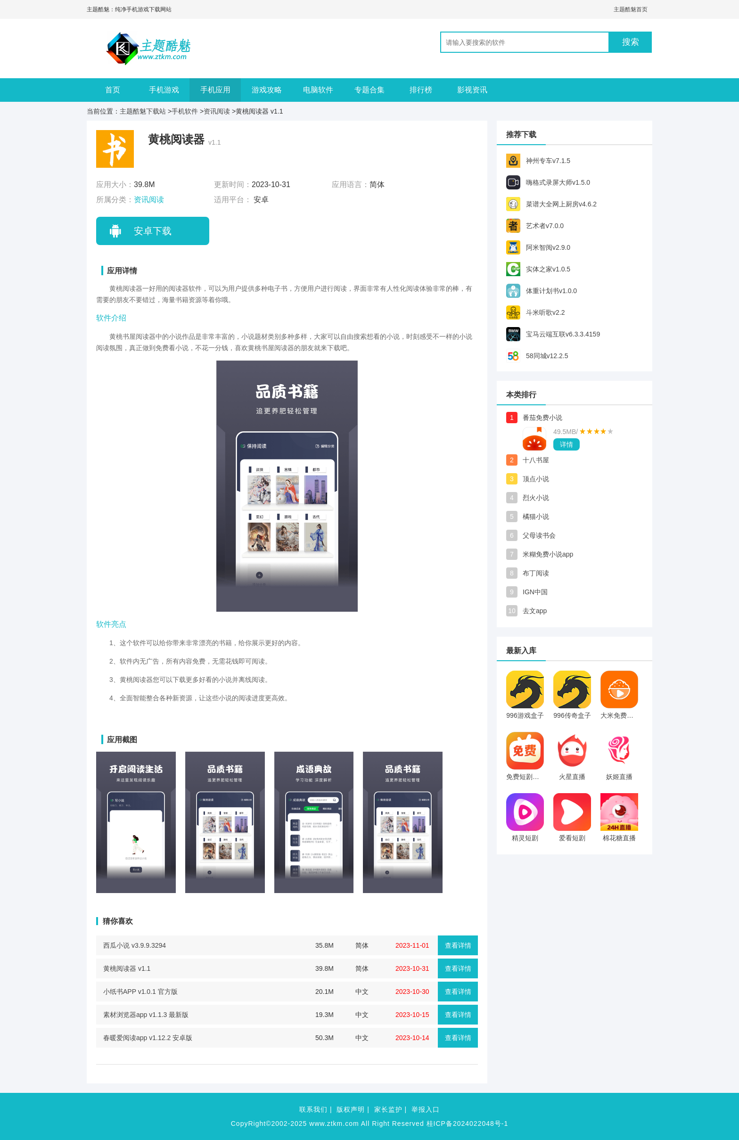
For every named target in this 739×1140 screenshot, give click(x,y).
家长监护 (388, 1109)
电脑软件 (318, 90)
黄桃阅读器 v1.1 (126, 968)
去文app (535, 611)
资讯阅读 (217, 111)
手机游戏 (164, 90)
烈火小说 (536, 497)
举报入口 (425, 1109)
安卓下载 (153, 231)
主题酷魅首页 (631, 9)
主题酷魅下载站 (143, 111)
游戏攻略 (267, 90)
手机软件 (185, 111)
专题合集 (369, 90)
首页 (112, 90)
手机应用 (215, 90)
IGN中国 (535, 592)
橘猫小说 (536, 516)
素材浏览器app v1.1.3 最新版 (146, 1014)
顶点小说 (536, 479)
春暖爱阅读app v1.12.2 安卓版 (147, 1038)
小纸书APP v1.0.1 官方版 (140, 991)
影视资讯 (472, 90)
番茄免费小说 (542, 417)
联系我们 (313, 1109)
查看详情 (458, 945)
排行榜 (421, 90)
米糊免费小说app (548, 554)
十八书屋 (536, 460)
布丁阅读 (536, 573)
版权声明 (351, 1109)
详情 (566, 444)
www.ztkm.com (334, 1123)
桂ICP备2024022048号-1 (468, 1123)
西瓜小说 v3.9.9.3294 (134, 945)
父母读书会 (539, 535)
